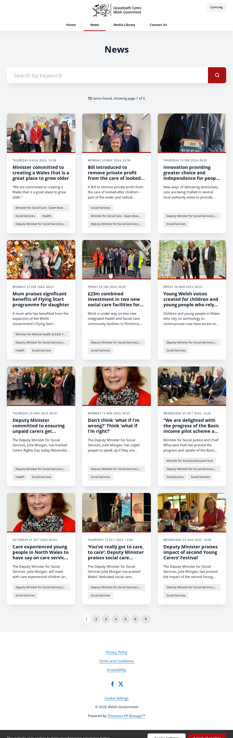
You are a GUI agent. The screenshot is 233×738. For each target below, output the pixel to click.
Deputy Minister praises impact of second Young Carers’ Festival (190, 552)
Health (46, 216)
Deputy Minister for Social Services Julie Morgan (42, 224)
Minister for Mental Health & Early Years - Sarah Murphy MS (42, 334)
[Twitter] (120, 683)
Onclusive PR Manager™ (126, 715)
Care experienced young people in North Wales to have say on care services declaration (41, 555)
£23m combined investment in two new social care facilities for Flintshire (114, 302)
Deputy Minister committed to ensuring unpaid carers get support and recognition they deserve (40, 431)
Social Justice (174, 477)
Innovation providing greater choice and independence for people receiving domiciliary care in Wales (191, 178)
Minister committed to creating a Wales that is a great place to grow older (41, 172)
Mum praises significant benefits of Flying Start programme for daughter (41, 299)
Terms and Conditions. (116, 661)
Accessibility (116, 669)
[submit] (217, 75)
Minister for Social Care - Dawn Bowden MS (42, 208)
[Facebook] (112, 683)
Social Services (25, 216)
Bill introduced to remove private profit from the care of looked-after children (115, 175)
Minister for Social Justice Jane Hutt (189, 461)
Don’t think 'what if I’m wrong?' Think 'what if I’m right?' (113, 425)
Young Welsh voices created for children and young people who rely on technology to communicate (190, 305)
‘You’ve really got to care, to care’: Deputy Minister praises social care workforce (116, 555)
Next (146, 619)
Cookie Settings (117, 698)
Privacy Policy (116, 652)
